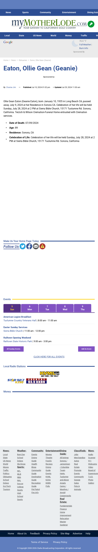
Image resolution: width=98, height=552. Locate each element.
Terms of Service (39, 542)
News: (6, 450)
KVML (48, 477)
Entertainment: (53, 450)
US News (37, 35)
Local (7, 35)
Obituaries (7, 477)
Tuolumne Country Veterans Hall (19, 320)
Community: (37, 450)
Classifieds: (80, 450)
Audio (90, 454)
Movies (49, 454)
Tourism (6, 489)
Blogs (33, 467)
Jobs (76, 454)
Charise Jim (11, 87)
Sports (25, 12)
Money (68, 35)
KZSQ (48, 480)
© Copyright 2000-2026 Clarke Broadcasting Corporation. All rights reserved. (49, 548)
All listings (64, 457)
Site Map (65, 533)
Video (90, 467)
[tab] (12, 308)
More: (91, 450)
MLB (19, 474)
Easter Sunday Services (15, 327)
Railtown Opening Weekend (17, 337)
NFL (19, 471)
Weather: (21, 450)
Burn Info (83, 48)
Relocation (64, 518)
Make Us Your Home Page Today (21, 241)
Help (88, 533)
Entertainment (69, 12)
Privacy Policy (50, 533)
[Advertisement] (26, 443)
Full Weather (85, 44)
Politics (6, 473)
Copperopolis (65, 496)
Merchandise (79, 457)
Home (11, 533)
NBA (19, 477)
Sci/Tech (7, 486)
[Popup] (91, 24)
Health (34, 464)
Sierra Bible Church (13, 331)
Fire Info (35, 492)
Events (34, 454)
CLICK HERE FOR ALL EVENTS (49, 356)
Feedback (35, 533)
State (21, 35)
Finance (63, 509)
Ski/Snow (21, 464)
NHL (19, 480)
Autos (76, 461)
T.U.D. (90, 477)
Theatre (49, 457)
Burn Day (21, 454)
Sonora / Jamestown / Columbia (65, 464)
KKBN (48, 483)
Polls (48, 486)
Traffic (84, 35)
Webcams (92, 464)
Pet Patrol (35, 489)
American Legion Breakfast (17, 317)
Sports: (21, 467)
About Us (22, 533)
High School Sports (20, 496)
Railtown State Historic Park (17, 341)
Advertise (77, 533)
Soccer (20, 483)
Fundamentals (66, 506)
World (53, 35)
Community (45, 12)
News (8, 12)
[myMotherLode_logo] (49, 24)
